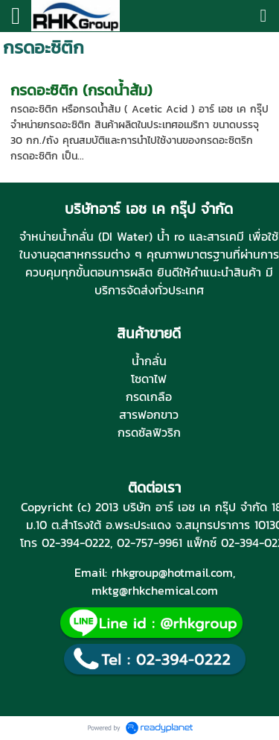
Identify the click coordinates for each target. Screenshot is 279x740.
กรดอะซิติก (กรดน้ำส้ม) (81, 90)
